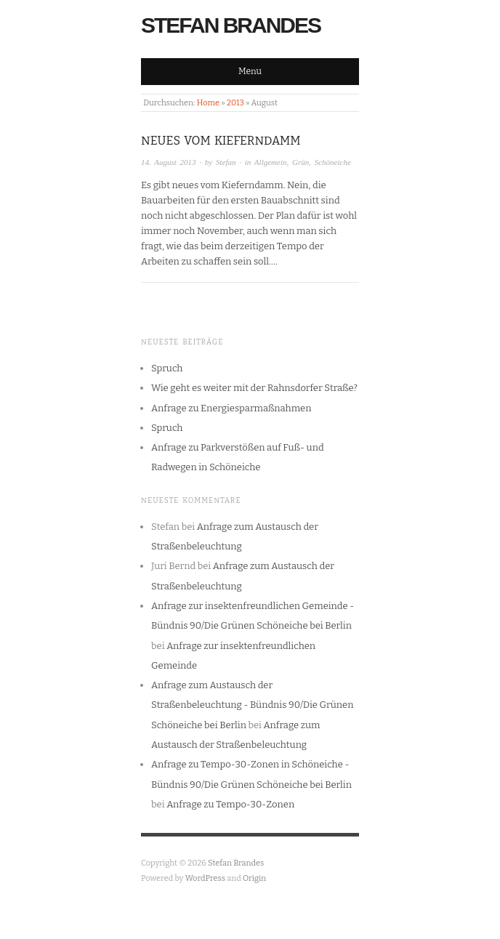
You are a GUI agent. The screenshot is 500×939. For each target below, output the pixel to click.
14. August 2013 (168, 162)
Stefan (226, 162)
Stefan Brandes (230, 25)
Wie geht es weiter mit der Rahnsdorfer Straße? (254, 387)
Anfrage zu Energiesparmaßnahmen (231, 408)
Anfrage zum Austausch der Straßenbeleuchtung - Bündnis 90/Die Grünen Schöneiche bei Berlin (252, 705)
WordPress (205, 878)
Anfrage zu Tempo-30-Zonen (230, 804)
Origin (254, 878)
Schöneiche (333, 162)
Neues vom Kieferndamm (221, 141)
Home (208, 103)
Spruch (166, 368)
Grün (300, 162)
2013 (235, 103)
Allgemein (270, 162)
